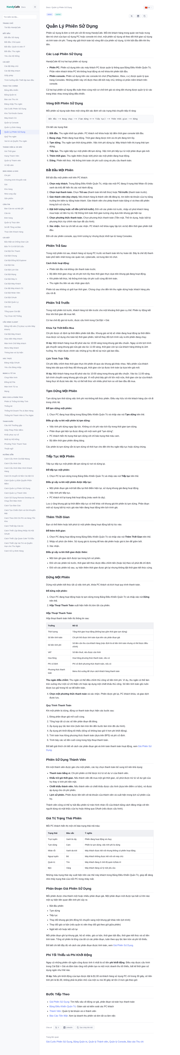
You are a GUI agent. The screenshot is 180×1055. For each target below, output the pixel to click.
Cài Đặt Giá (9, 265)
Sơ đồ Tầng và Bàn (12, 227)
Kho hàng (8, 189)
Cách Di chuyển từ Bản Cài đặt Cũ (19, 476)
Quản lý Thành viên (12, 160)
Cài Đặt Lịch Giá (11, 270)
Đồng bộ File (9, 382)
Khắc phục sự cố (11, 435)
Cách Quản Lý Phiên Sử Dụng (17, 488)
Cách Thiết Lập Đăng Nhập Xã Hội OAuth (19, 532)
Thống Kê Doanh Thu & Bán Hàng (18, 411)
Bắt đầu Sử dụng (11, 37)
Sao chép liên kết (85, 1028)
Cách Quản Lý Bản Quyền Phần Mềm (18, 482)
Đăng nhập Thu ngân (13, 104)
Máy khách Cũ (10, 118)
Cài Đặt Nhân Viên (12, 293)
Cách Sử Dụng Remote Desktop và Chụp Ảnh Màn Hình (19, 499)
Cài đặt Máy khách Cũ (13, 288)
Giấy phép (8, 75)
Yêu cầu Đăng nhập (12, 367)
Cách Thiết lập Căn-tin (13, 526)
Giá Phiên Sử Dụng (123, 945)
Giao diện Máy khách (13, 339)
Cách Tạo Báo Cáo (12, 505)
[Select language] (148, 7)
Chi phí (7, 175)
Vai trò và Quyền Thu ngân (15, 141)
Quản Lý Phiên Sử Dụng (14, 132)
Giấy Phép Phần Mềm (13, 430)
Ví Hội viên (9, 165)
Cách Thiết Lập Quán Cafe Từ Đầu (19, 538)
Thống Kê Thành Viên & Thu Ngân (18, 415)
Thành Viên (55, 1011)
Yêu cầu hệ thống (11, 56)
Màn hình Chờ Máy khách (15, 343)
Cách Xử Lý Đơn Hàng (13, 551)
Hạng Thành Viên (11, 156)
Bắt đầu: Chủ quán (12, 42)
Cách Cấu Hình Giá (12, 463)
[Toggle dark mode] (35, 7)
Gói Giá (7, 307)
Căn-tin (7, 213)
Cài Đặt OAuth (10, 297)
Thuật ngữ (8, 449)
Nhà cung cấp (10, 194)
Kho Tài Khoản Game (13, 113)
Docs (48, 7)
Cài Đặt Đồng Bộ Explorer (15, 260)
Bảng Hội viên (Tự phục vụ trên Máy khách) (19, 327)
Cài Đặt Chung (10, 256)
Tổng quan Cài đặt (12, 311)
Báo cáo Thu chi (11, 99)
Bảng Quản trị (10, 95)
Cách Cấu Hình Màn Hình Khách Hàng (18, 469)
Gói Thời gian (10, 151)
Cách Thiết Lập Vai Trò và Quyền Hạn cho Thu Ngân (18, 544)
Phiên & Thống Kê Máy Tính (16, 401)
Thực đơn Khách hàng (13, 232)
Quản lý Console (11, 123)
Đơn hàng (8, 218)
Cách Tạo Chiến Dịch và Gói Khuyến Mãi (20, 511)
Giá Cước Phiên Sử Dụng (15, 109)
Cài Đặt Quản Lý (11, 302)
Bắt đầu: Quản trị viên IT (14, 47)
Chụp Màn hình (10, 377)
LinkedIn (67, 1028)
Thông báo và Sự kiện (13, 352)
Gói (5, 184)
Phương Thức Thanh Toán (15, 444)
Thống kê (8, 406)
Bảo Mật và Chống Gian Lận (16, 242)
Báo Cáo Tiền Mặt (59, 1016)
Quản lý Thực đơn (12, 222)
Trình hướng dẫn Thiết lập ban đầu (19, 80)
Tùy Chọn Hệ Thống (13, 316)
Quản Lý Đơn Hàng (12, 127)
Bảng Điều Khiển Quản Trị (63, 1006)
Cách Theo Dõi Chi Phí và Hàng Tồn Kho (19, 519)
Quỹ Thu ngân (10, 137)
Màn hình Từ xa (11, 387)
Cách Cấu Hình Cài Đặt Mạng (17, 459)
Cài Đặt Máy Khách (12, 284)
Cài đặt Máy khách (12, 71)
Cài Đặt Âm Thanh (12, 251)
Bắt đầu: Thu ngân (12, 51)
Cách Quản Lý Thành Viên (15, 493)
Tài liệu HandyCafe (12, 27)
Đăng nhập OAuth (12, 363)
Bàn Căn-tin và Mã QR (13, 209)
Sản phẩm (8, 198)
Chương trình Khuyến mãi (15, 180)
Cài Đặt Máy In (10, 279)
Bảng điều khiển (11, 90)
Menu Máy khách (11, 348)
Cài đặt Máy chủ (11, 66)
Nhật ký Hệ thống (11, 439)
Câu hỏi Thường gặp (13, 425)
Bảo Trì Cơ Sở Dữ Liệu (14, 246)
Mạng (6, 391)
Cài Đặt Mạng (10, 274)
